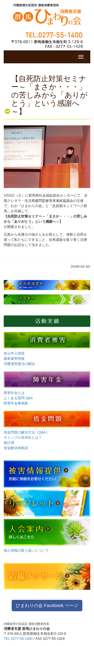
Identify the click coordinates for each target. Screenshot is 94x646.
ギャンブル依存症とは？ (23, 437)
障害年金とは (14, 393)
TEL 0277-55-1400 (18, 639)
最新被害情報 (14, 358)
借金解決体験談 (16, 448)
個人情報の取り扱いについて (26, 550)
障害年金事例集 (16, 403)
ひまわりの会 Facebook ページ (47, 605)
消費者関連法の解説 (19, 364)
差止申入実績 (14, 353)
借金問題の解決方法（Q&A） (26, 432)
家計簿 (9, 443)
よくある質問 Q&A (18, 398)
